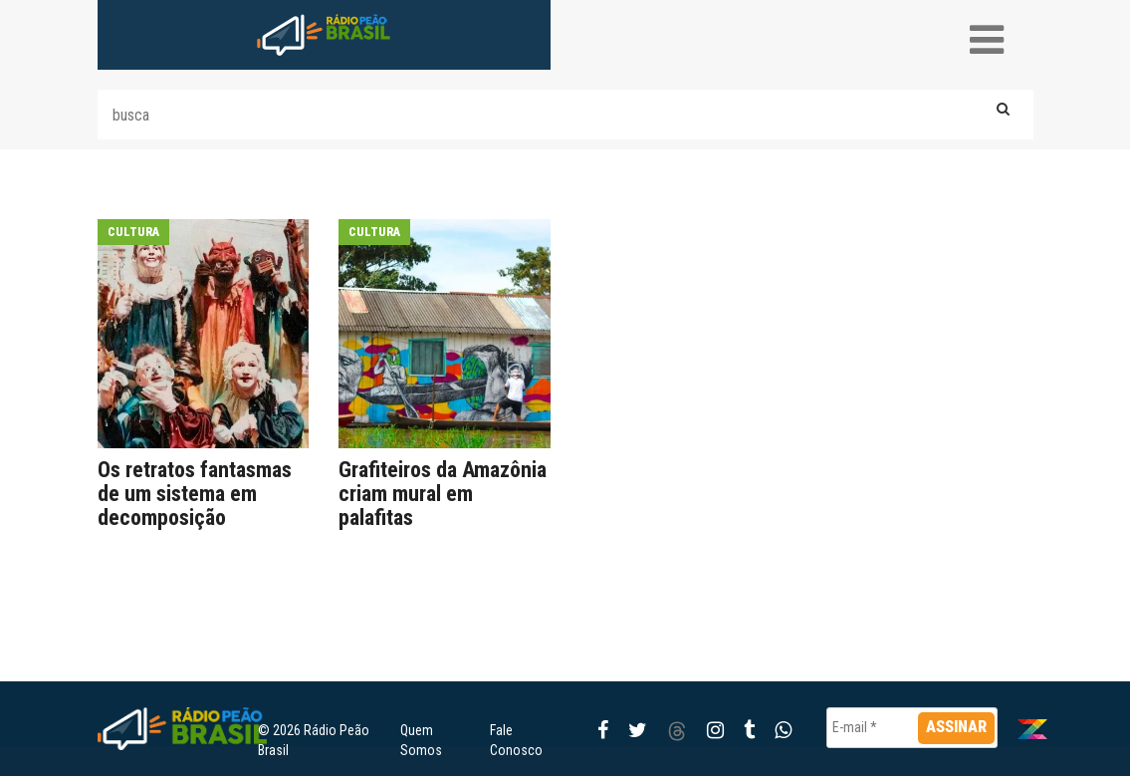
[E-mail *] (912, 727)
